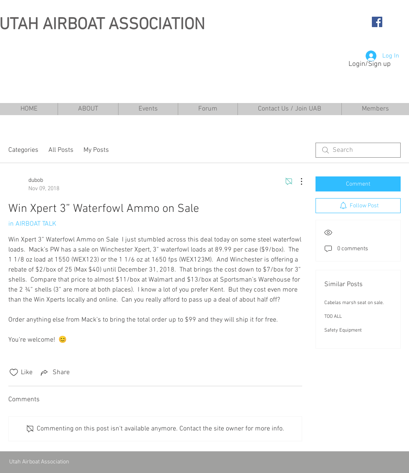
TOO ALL (333, 317)
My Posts (96, 150)
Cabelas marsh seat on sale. (354, 303)
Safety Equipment (343, 330)
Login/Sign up (369, 64)
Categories (23, 150)
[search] (358, 150)
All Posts (60, 150)
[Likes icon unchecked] (13, 372)
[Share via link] (54, 372)
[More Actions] (297, 181)
